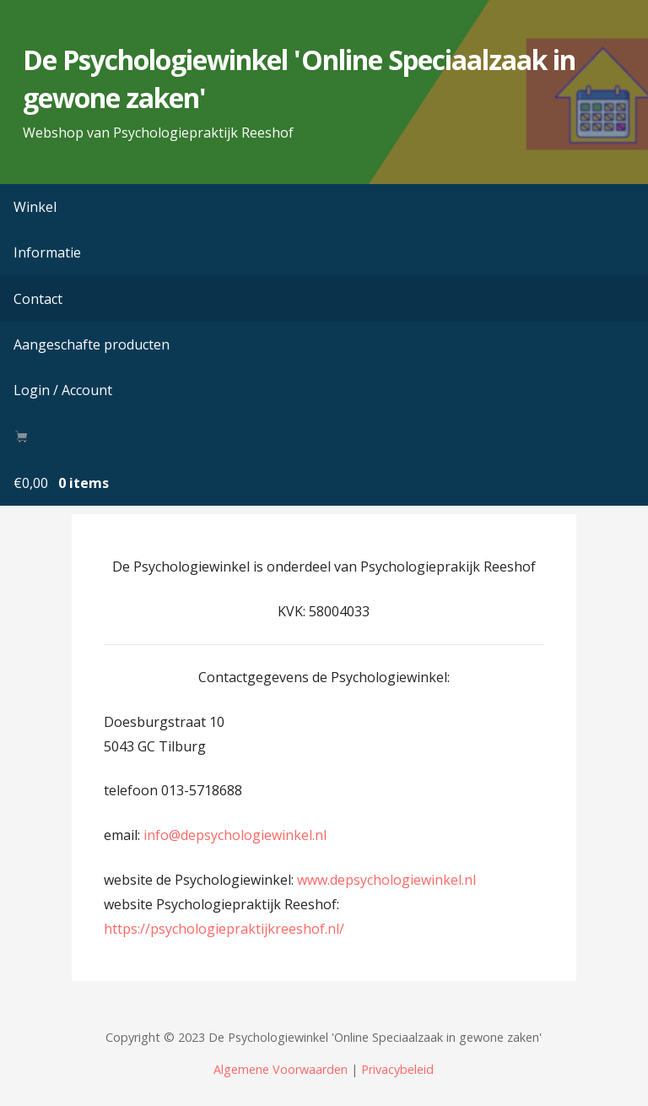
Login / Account (63, 390)
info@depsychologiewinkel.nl (235, 835)
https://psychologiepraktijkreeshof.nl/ (224, 928)
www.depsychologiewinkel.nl (386, 879)
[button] (621, 19)
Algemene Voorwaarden (280, 1069)
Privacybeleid (397, 1069)
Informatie (47, 252)
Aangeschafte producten (92, 344)
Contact (38, 299)
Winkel (35, 207)
